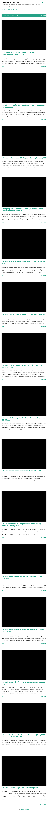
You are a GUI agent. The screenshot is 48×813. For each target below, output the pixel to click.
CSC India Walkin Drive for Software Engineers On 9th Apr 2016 (23, 262)
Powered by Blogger (24, 809)
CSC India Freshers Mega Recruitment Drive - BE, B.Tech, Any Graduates (23, 366)
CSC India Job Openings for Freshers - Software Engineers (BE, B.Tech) (23, 419)
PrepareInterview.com (10, 2)
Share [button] (3, 66)
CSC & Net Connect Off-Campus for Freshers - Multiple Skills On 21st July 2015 (22, 524)
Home (3, 9)
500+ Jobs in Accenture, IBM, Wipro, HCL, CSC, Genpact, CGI (24, 158)
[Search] (42, 2)
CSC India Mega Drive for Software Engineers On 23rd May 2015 (24, 683)
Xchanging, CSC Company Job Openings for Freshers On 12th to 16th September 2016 (22, 210)
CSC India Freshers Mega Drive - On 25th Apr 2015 (20, 788)
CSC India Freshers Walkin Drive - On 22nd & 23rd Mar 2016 (24, 314)
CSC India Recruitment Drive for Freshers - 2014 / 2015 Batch (22, 472)
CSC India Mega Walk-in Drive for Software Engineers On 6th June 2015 (23, 630)
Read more (43, 66)
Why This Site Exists (11, 9)
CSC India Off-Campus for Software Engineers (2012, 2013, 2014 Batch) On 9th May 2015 (23, 736)
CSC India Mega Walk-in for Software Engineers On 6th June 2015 (22, 577)
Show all (43, 15)
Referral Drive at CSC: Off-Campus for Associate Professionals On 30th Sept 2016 (19, 53)
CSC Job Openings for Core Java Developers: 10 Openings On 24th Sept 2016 (24, 106)
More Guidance (42, 804)
